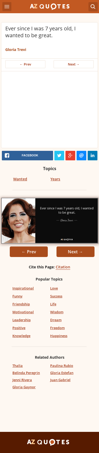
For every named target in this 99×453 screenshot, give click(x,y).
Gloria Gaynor (24, 387)
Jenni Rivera (22, 379)
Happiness (58, 335)
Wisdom (56, 312)
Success (56, 296)
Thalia (17, 365)
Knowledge (21, 335)
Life (53, 304)
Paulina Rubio (61, 365)
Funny (17, 296)
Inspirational (23, 288)
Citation (63, 266)
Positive (18, 327)
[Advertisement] (49, 111)
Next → (74, 64)
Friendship (21, 304)
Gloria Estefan (61, 372)
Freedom (57, 327)
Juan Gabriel (60, 379)
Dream (56, 319)
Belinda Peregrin (26, 372)
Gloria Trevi (15, 49)
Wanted (20, 178)
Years (55, 178)
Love (54, 288)
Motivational (23, 312)
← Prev (25, 64)
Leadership (21, 319)
